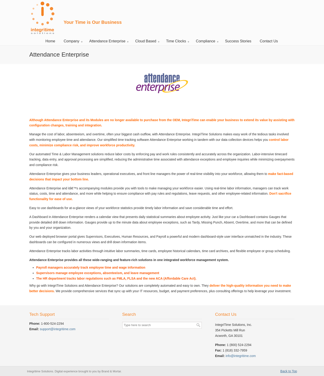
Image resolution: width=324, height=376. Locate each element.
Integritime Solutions (42, 17)
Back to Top (288, 371)
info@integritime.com (241, 356)
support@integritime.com (58, 329)
